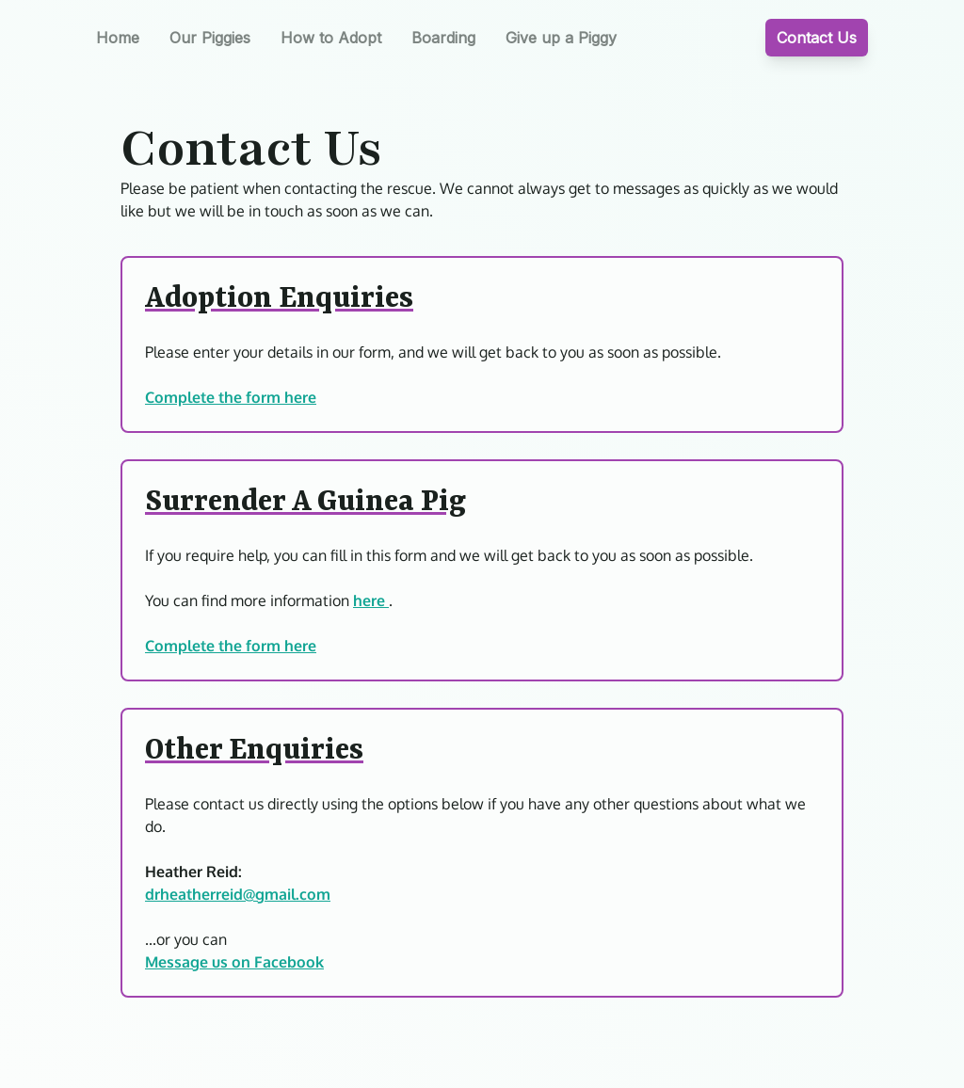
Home (117, 37)
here (371, 600)
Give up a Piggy (561, 37)
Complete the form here (230, 397)
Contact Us (817, 37)
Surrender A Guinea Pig (305, 503)
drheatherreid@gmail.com (237, 894)
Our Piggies (209, 37)
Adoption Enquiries (279, 299)
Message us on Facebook (234, 961)
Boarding (443, 37)
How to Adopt (331, 37)
